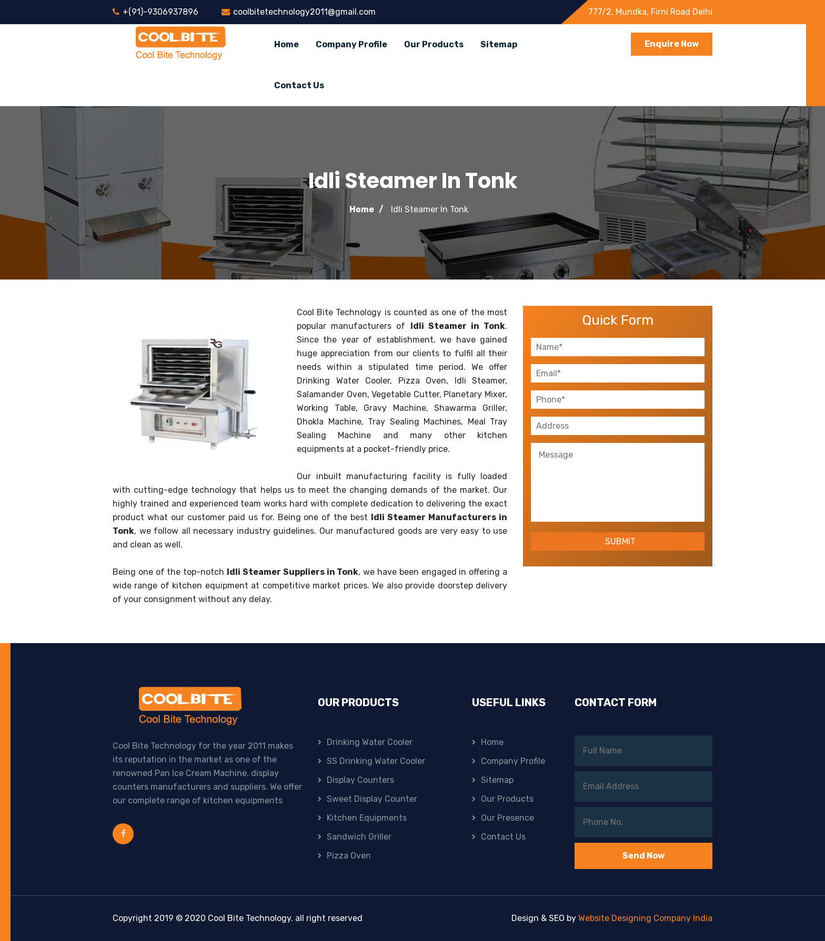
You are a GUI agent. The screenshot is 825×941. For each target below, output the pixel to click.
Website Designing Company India (645, 918)
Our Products (434, 44)
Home (286, 44)
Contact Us (299, 85)
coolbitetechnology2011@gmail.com (304, 12)
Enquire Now (672, 44)
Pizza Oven (349, 856)
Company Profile (351, 44)
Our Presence (507, 818)
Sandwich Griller (359, 837)
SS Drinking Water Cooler (376, 761)
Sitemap (498, 44)
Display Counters (360, 780)
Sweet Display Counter (372, 799)
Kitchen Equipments (367, 818)
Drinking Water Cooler (370, 742)
